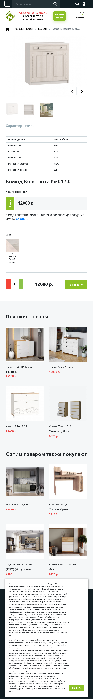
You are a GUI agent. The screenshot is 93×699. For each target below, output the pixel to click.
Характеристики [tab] (20, 126)
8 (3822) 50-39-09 (32, 19)
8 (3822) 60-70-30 (32, 16)
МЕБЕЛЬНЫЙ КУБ (12, 16)
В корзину (76, 283)
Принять (76, 688)
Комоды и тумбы (24, 29)
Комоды (42, 29)
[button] (73, 91)
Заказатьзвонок (59, 16)
